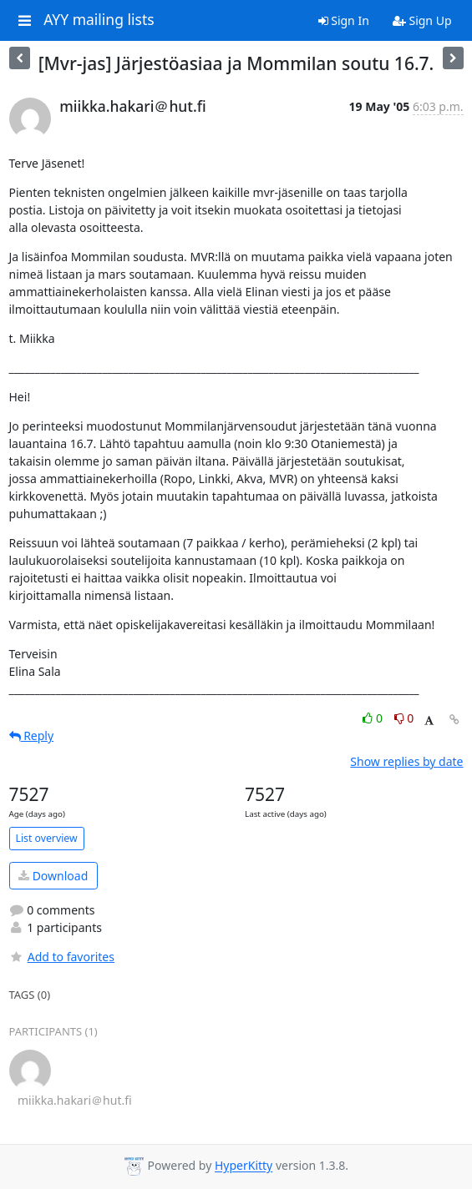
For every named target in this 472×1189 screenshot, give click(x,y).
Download (53, 876)
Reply (31, 735)
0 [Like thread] (374, 718)
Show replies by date (406, 761)
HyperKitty (243, 1166)
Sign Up (422, 20)
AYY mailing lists (98, 20)
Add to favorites (61, 957)
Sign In (343, 20)
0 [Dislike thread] (404, 718)
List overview (47, 838)
